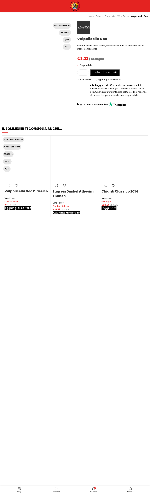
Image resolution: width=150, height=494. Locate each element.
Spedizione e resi (113, 469)
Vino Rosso (10, 198)
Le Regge (106, 201)
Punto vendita (62, 469)
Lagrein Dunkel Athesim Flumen (73, 193)
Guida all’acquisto (114, 464)
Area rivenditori (62, 474)
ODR (107, 484)
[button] (18, 208)
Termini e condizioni (115, 479)
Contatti (59, 479)
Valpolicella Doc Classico (26, 191)
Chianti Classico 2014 (120, 191)
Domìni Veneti (12, 201)
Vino (114, 16)
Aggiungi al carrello (105, 72)
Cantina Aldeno (61, 206)
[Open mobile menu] (4, 6)
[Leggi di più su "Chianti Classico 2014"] (109, 208)
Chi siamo (60, 464)
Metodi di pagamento (116, 474)
